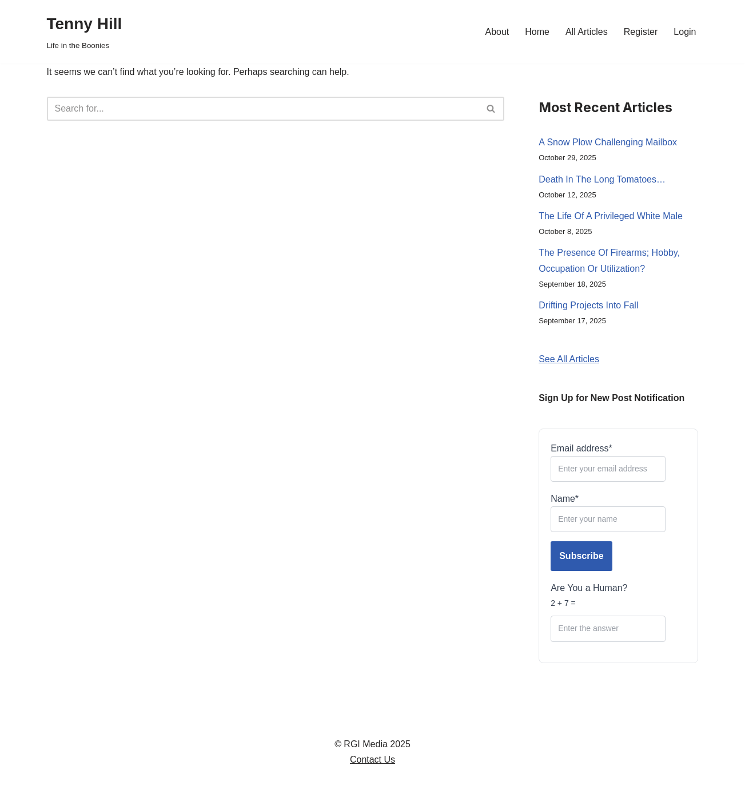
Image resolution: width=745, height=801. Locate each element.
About (497, 32)
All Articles (586, 32)
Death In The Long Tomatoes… (602, 179)
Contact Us (372, 759)
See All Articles (569, 359)
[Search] (263, 109)
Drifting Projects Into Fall (588, 305)
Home (537, 32)
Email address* (608, 462)
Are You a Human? (608, 612)
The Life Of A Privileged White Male (611, 216)
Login (685, 32)
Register (641, 32)
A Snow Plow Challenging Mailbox (608, 142)
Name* (608, 513)
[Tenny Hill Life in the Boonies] (84, 31)
